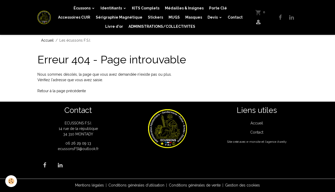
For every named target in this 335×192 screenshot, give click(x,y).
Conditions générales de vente (195, 185)
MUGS (174, 17)
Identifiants (111, 8)
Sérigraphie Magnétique (119, 17)
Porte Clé (218, 8)
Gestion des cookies (242, 185)
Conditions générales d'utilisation (136, 185)
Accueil (47, 40)
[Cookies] (11, 181)
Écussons (82, 8)
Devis (213, 17)
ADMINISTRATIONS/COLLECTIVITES (162, 26)
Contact (235, 17)
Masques (193, 17)
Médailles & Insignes (184, 8)
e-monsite (254, 142)
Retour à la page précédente (61, 91)
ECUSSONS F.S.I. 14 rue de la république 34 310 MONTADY (78, 128)
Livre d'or (114, 26)
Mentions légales (89, 185)
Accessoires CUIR (74, 17)
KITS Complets (145, 8)
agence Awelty (276, 142)
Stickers (155, 17)
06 (68, 143)
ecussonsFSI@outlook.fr (78, 149)
